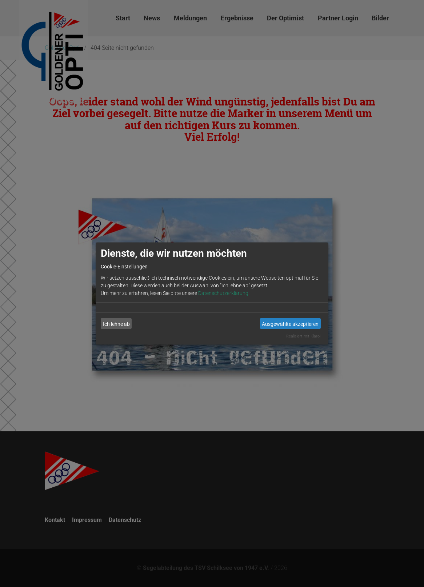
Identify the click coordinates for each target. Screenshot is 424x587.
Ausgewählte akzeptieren (290, 323)
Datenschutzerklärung (223, 293)
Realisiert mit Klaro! (303, 336)
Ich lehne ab (116, 323)
